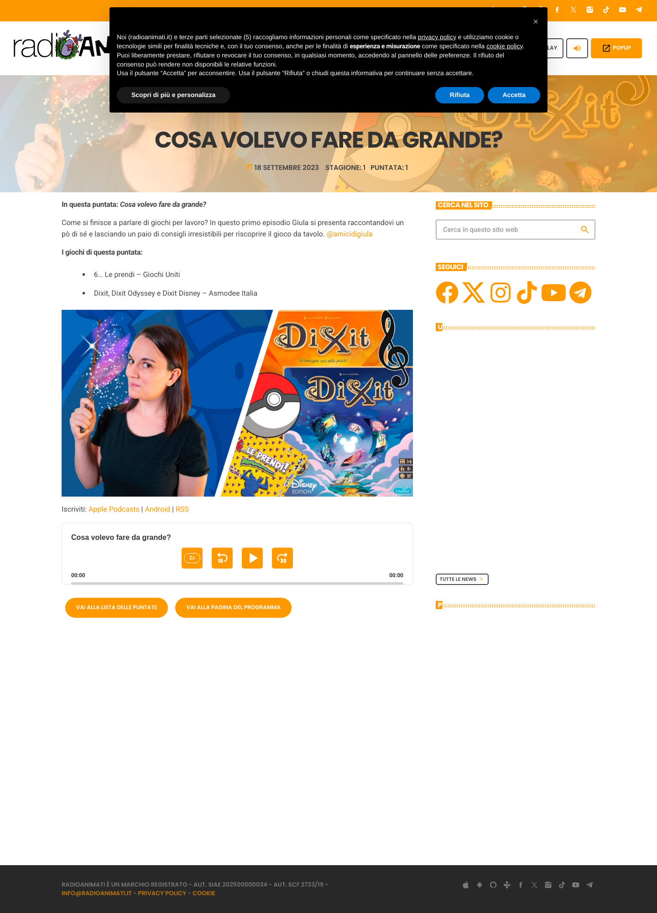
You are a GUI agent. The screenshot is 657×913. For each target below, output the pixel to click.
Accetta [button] (514, 94)
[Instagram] (590, 11)
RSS (182, 509)
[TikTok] (606, 11)
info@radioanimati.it (97, 893)
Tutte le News (462, 579)
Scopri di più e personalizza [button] (173, 94)
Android (157, 509)
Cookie (204, 893)
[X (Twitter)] (573, 11)
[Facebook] (557, 11)
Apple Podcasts (114, 509)
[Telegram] (638, 11)
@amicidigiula (349, 234)
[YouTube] (622, 11)
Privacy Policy (162, 893)
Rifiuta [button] (460, 94)
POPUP (616, 48)
